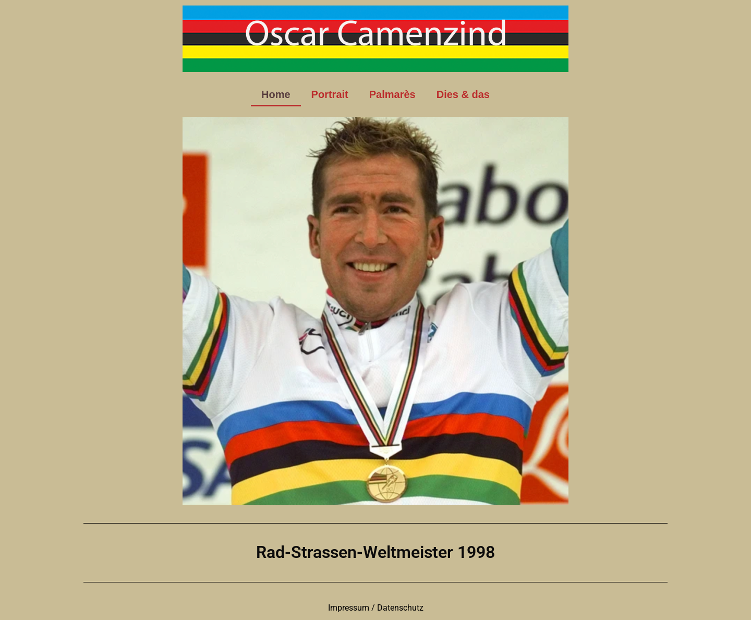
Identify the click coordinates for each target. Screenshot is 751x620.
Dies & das (463, 94)
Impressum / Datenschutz (375, 608)
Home (275, 94)
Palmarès (392, 94)
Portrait (329, 94)
